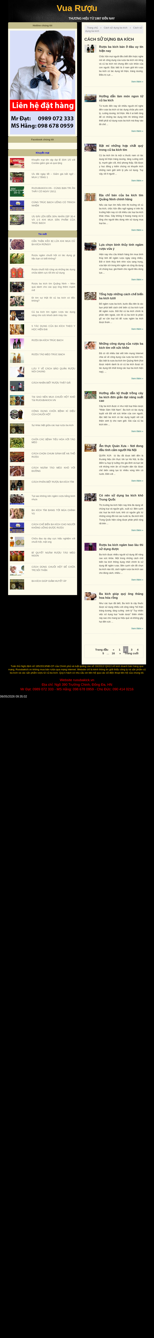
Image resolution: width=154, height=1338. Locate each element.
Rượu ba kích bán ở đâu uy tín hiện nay (121, 48)
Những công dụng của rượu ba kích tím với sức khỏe (121, 345)
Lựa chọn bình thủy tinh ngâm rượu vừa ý (121, 246)
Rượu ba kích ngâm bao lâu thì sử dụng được (121, 547)
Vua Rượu (77, 8)
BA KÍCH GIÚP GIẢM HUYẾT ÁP (49, 581)
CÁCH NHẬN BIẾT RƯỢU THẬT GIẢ (51, 382)
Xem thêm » (137, 81)
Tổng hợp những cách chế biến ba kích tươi (121, 296)
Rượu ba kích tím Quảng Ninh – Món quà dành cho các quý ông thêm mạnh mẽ (53, 287)
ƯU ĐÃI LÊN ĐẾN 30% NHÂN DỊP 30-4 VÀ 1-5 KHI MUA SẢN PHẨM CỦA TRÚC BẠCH (53, 219)
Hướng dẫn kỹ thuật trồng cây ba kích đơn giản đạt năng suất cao (121, 397)
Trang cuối (132, 653)
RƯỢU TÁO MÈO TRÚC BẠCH (48, 354)
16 (113, 653)
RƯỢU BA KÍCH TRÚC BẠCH (47, 340)
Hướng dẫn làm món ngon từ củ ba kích (121, 98)
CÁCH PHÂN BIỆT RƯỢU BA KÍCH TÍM (53, 481)
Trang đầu (101, 649)
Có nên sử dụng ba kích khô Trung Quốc (121, 497)
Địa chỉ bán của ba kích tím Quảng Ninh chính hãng (121, 197)
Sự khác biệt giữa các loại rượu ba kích (53, 425)
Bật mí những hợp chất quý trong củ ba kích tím (121, 147)
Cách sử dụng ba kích (115, 27)
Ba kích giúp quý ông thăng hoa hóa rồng (121, 595)
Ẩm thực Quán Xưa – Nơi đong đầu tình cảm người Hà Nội (121, 448)
